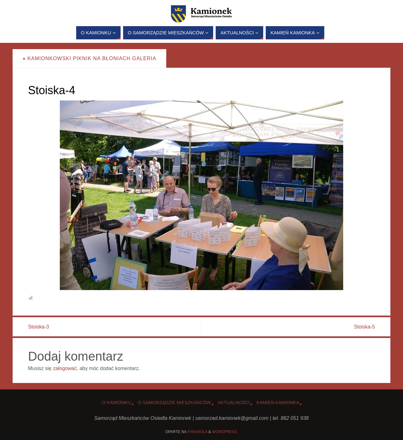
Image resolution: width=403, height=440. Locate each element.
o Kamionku (116, 402)
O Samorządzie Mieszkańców (174, 402)
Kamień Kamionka (278, 402)
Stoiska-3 (38, 326)
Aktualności (234, 402)
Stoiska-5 (364, 326)
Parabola (197, 432)
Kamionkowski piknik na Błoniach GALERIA (89, 58)
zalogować (65, 368)
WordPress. (225, 432)
